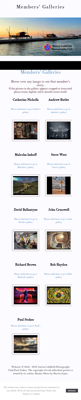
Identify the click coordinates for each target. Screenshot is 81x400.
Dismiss (72, 391)
